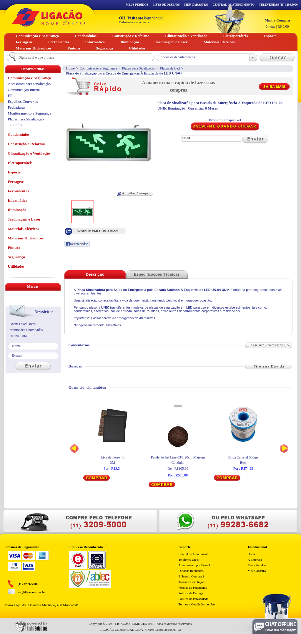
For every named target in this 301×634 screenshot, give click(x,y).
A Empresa (255, 559)
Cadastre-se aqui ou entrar (134, 22)
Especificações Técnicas (156, 274)
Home (70, 68)
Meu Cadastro (196, 4)
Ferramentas (18, 191)
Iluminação (17, 210)
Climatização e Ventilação (29, 153)
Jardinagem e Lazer (24, 219)
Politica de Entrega (191, 593)
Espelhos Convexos (23, 101)
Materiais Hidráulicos (26, 238)
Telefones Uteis (189, 559)
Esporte (14, 172)
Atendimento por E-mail (194, 565)
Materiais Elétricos (23, 228)
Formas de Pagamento (193, 587)
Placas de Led (170, 68)
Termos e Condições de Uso (197, 604)
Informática (17, 200)
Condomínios (19, 134)
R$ (277, 23)
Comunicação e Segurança (98, 68)
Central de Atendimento (194, 554)
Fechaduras (16, 107)
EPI (11, 95)
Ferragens (16, 181)
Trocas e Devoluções (192, 582)
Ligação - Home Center (48, 17)
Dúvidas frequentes (191, 570)
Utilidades (16, 266)
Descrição (95, 274)
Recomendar (77, 244)
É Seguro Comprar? (191, 576)
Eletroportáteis (20, 162)
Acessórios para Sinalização (29, 84)
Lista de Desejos (166, 4)
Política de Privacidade (193, 598)
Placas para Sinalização (138, 68)
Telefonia (15, 125)
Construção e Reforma (26, 144)
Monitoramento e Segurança (29, 113)
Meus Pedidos (137, 4)
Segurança (16, 257)
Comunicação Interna (24, 89)
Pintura (14, 247)
